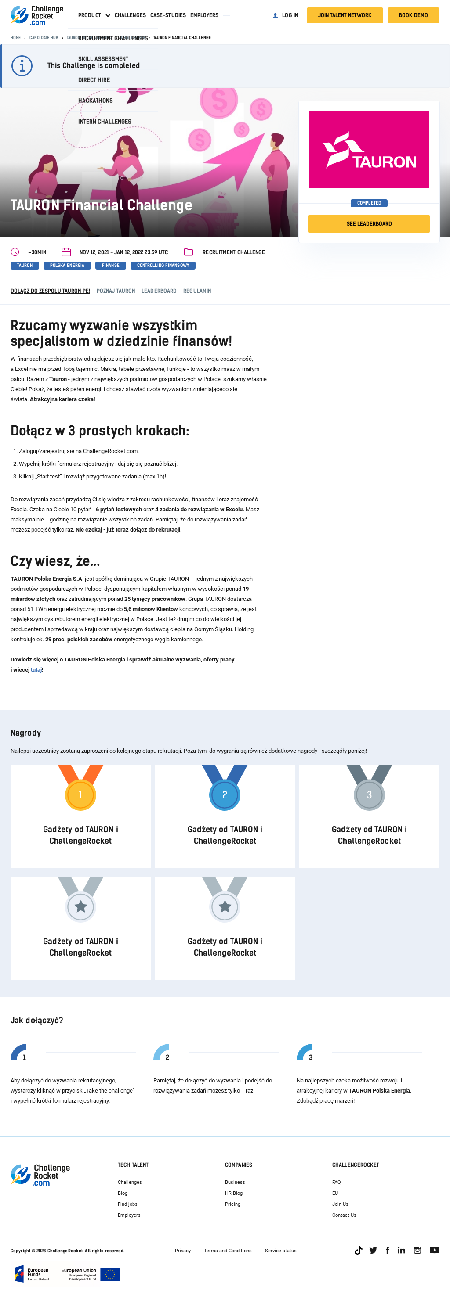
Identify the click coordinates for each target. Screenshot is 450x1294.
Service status (281, 1251)
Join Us (340, 1204)
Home (16, 37)
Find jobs (128, 1204)
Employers (204, 15)
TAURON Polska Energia (89, 37)
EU (335, 1193)
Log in (290, 15)
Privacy (183, 1251)
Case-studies (168, 15)
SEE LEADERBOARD (369, 224)
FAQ (336, 1182)
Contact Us (344, 1215)
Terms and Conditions (228, 1251)
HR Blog (234, 1193)
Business (235, 1182)
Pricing (232, 1204)
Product (89, 15)
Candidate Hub (43, 37)
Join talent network (345, 15)
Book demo (413, 15)
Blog (122, 1193)
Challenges (130, 15)
